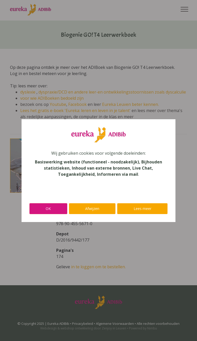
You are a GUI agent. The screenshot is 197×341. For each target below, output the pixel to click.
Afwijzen (92, 208)
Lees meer (142, 208)
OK (48, 208)
